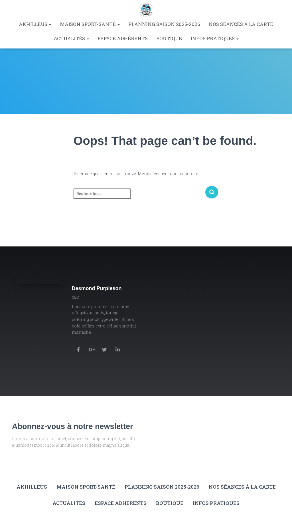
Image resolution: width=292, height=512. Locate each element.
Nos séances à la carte (241, 24)
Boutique (169, 38)
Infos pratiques (214, 38)
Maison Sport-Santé (90, 24)
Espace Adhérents (123, 38)
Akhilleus (35, 24)
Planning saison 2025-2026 (164, 24)
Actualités (71, 38)
